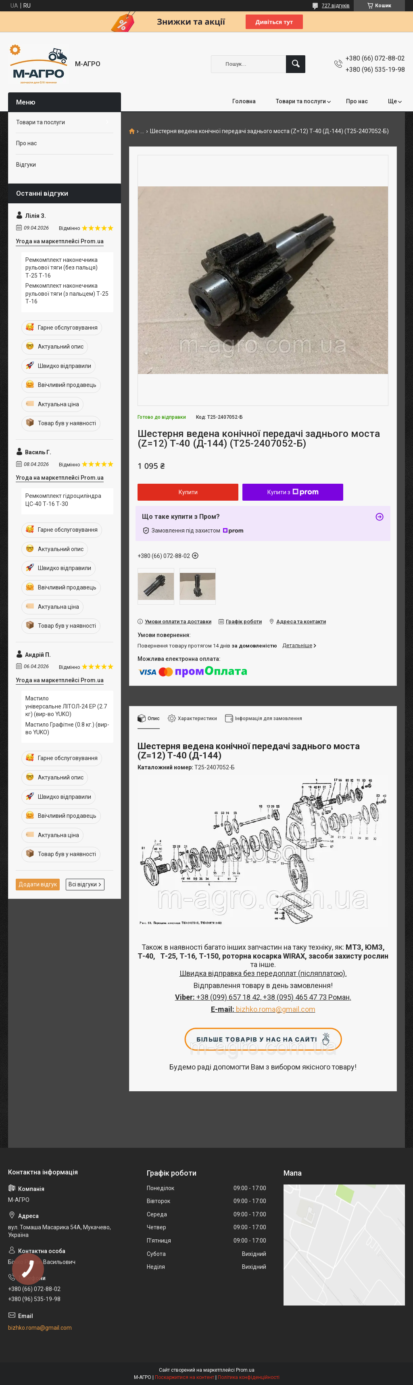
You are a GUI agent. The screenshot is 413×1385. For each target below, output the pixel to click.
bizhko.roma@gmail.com (275, 1009)
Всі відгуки (83, 884)
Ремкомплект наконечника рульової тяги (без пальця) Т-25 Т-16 (61, 268)
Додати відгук (38, 884)
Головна (244, 101)
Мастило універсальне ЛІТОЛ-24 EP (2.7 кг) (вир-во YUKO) (66, 706)
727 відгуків (336, 5)
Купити (188, 492)
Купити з (293, 492)
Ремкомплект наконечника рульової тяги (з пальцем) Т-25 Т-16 (66, 293)
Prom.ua (245, 1370)
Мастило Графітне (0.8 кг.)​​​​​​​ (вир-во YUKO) (67, 728)
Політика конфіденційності (249, 1377)
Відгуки (26, 164)
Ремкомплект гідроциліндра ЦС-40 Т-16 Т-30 (63, 500)
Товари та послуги (301, 101)
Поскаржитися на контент (184, 1377)
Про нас (357, 101)
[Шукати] (295, 64)
